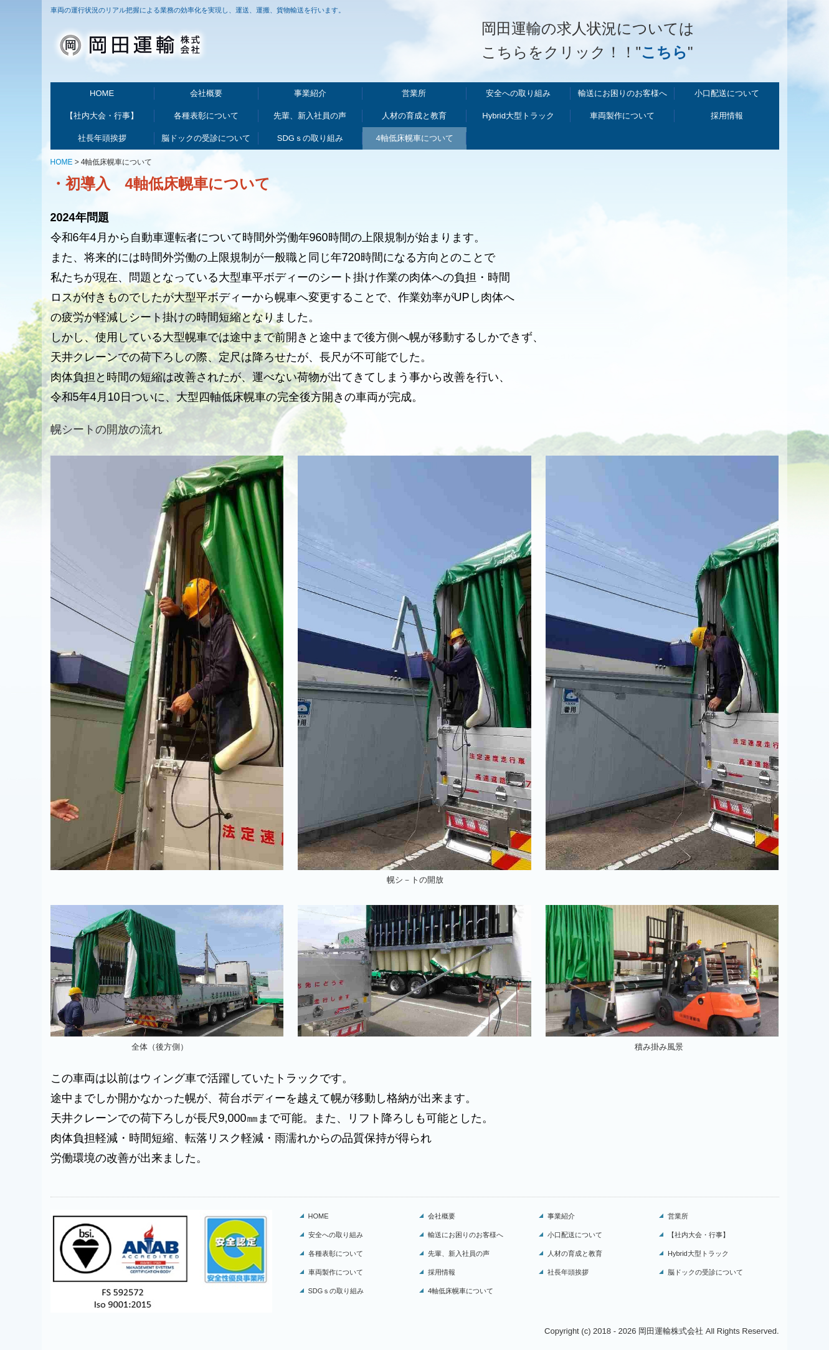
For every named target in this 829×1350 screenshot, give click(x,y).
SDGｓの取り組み (310, 138)
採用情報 (727, 115)
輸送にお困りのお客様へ (622, 93)
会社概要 (206, 93)
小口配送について (726, 93)
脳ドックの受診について (205, 138)
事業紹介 (310, 93)
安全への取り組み (518, 93)
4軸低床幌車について (414, 138)
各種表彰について (206, 115)
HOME (102, 93)
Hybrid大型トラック (518, 115)
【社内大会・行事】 (101, 115)
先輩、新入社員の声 (309, 115)
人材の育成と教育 (414, 115)
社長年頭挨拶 (102, 138)
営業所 (414, 93)
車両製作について (622, 115)
